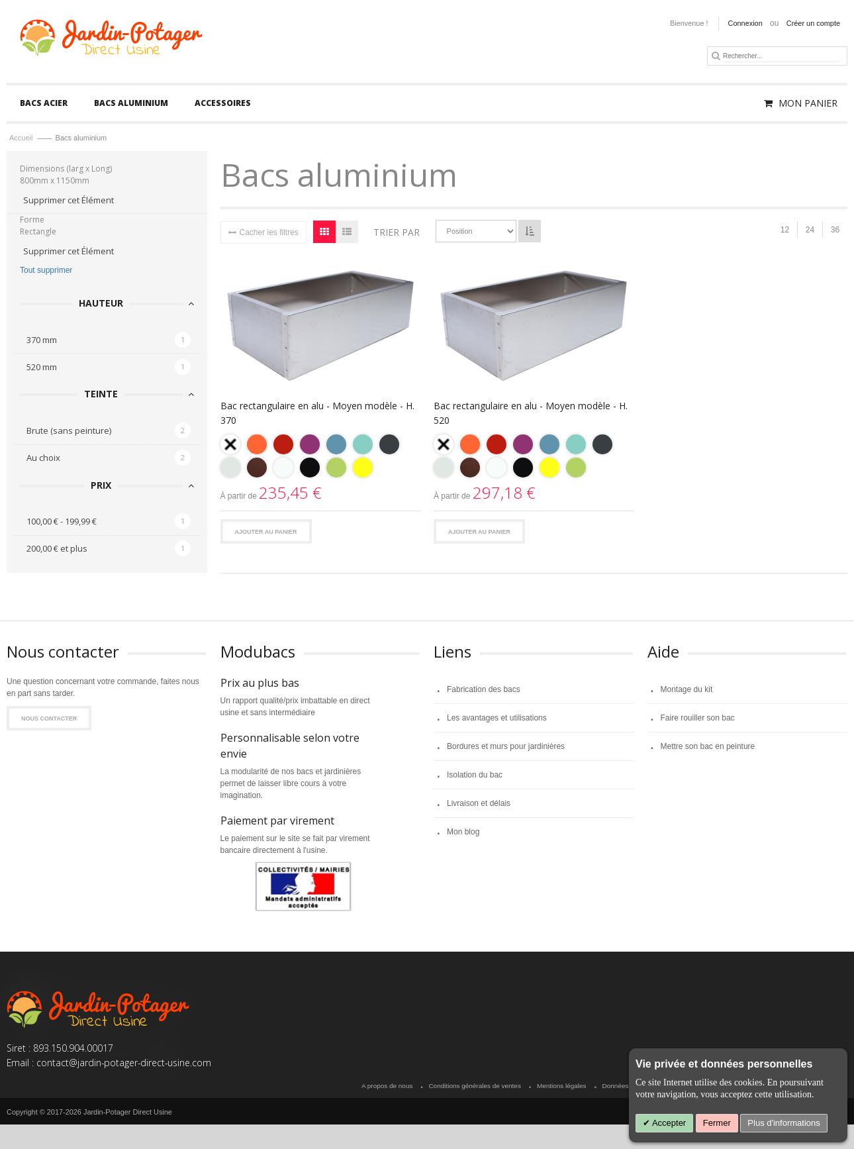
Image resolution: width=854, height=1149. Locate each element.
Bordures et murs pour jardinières (506, 746)
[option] (230, 444)
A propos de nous (386, 1086)
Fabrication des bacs (483, 689)
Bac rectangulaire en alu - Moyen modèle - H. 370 (317, 412)
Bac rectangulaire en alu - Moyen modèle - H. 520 (531, 412)
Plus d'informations (783, 1123)
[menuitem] (44, 103)
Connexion (745, 23)
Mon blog (463, 831)
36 (835, 230)
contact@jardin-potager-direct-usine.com (123, 1063)
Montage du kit (687, 689)
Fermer (717, 1123)
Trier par (396, 232)
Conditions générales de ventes (474, 1086)
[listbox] (320, 457)
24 (810, 230)
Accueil (22, 138)
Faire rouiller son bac (698, 718)
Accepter (668, 1123)
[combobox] (781, 56)
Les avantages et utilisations (497, 718)
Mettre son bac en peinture (708, 746)
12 (785, 230)
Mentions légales (562, 1086)
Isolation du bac (474, 774)
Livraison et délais (478, 803)
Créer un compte (813, 23)
